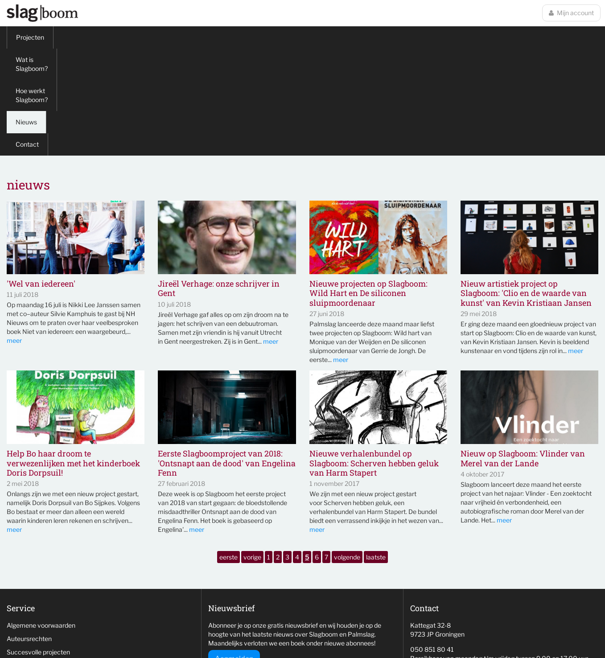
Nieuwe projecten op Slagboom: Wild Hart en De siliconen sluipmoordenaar (368, 186)
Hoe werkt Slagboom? (163, 37)
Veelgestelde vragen (36, 572)
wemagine (464, 633)
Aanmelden (234, 551)
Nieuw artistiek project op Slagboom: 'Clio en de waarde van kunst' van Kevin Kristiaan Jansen (526, 186)
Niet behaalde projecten (41, 558)
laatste (376, 450)
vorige (252, 450)
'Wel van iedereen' (41, 177)
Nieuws (224, 37)
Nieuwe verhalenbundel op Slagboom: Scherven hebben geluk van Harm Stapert (374, 356)
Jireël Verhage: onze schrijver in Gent (219, 181)
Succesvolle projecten (38, 545)
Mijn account (571, 12)
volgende (347, 450)
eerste (228, 450)
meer (14, 233)
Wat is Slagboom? (88, 37)
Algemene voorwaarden (41, 518)
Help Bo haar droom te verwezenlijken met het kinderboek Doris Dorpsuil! (73, 356)
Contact (264, 37)
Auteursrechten (29, 531)
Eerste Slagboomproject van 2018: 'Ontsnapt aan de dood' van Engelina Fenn (227, 356)
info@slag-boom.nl (436, 566)
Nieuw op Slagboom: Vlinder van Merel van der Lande (523, 351)
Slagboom (42, 13)
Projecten (30, 37)
